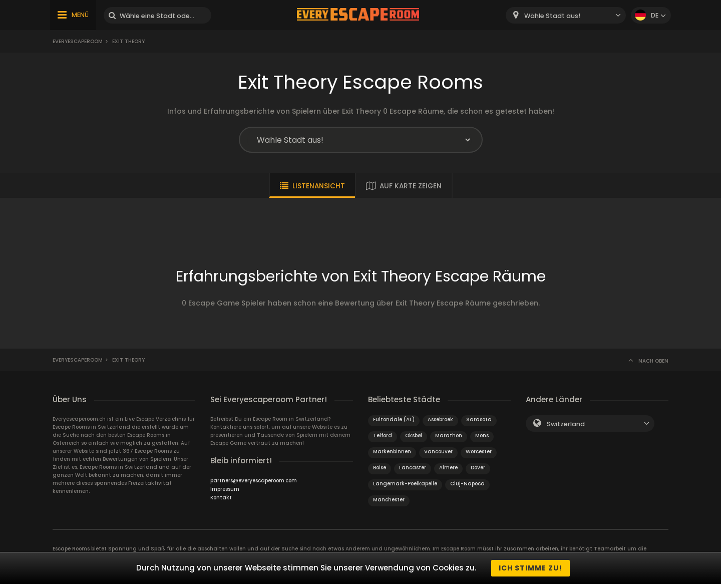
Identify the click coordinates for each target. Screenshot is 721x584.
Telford (382, 435)
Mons (482, 435)
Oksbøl (413, 435)
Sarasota (479, 419)
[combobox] (566, 15)
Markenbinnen (392, 451)
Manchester (389, 499)
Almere (448, 467)
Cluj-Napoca (467, 483)
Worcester (479, 451)
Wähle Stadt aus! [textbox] (552, 16)
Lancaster (412, 467)
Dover (478, 467)
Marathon (448, 435)
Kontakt (221, 497)
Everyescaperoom (78, 41)
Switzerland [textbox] (566, 424)
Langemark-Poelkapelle (405, 483)
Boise (379, 467)
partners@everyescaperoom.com (253, 480)
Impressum (224, 489)
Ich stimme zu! (530, 568)
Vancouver (438, 451)
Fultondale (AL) (394, 419)
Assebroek (440, 419)
